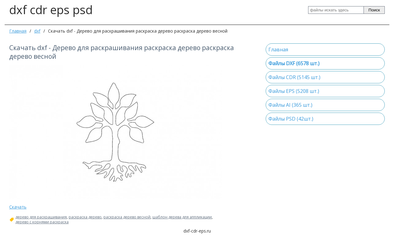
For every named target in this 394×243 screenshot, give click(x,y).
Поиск (374, 10)
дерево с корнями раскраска (42, 222)
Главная (17, 31)
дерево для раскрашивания (41, 217)
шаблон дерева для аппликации (182, 217)
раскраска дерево (85, 217)
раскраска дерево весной (127, 217)
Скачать (17, 207)
